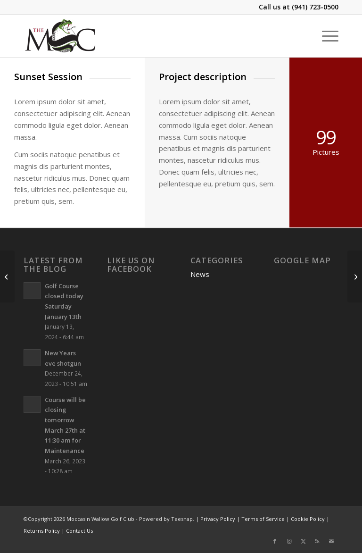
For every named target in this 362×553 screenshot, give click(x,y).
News (199, 274)
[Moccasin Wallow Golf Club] (61, 36)
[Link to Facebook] (275, 541)
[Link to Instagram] (289, 541)
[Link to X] (303, 541)
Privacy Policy (217, 518)
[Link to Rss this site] (317, 541)
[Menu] (325, 36)
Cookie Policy (308, 518)
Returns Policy (42, 530)
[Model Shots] (7, 276)
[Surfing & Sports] (354, 276)
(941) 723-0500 (315, 6)
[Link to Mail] (331, 541)
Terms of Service (263, 518)
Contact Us (79, 530)
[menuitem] (325, 36)
